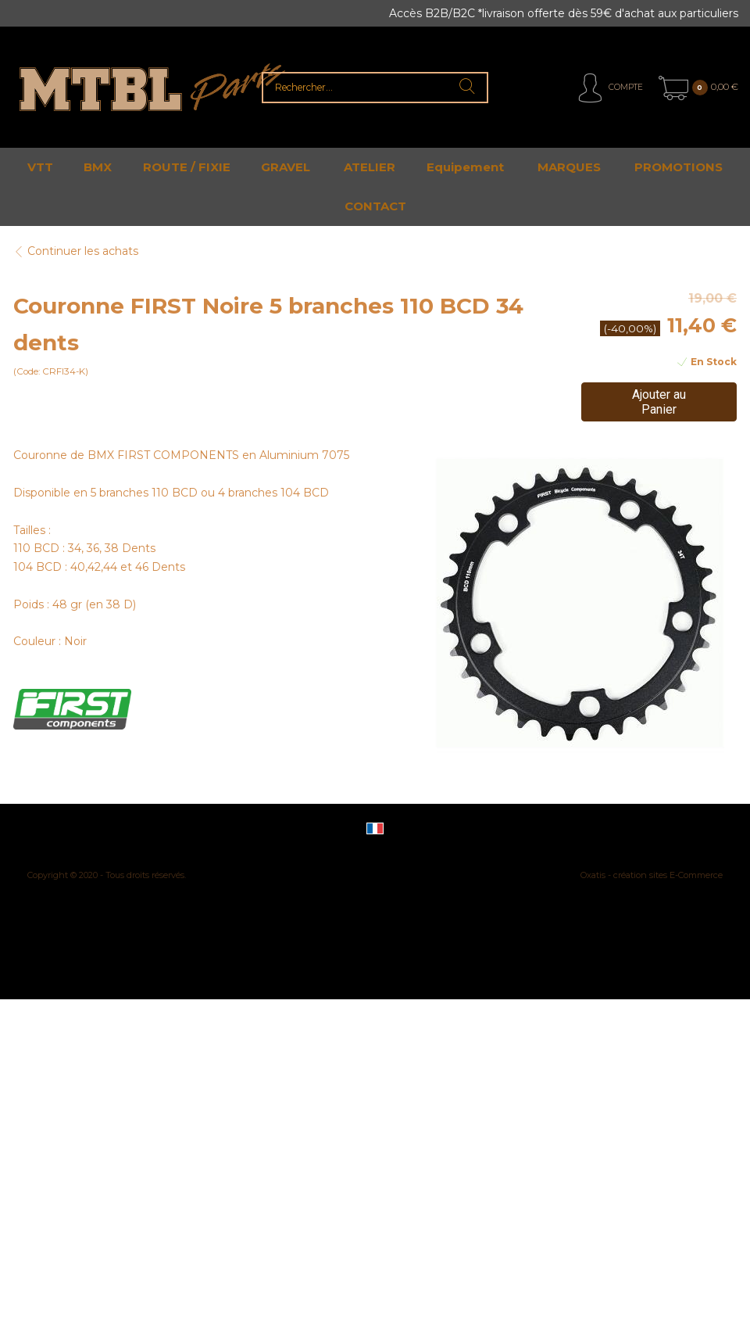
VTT (40, 167)
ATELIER (369, 167)
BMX (98, 167)
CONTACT (375, 206)
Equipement (465, 167)
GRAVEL (285, 167)
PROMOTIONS (678, 167)
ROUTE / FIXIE (186, 167)
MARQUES (569, 167)
